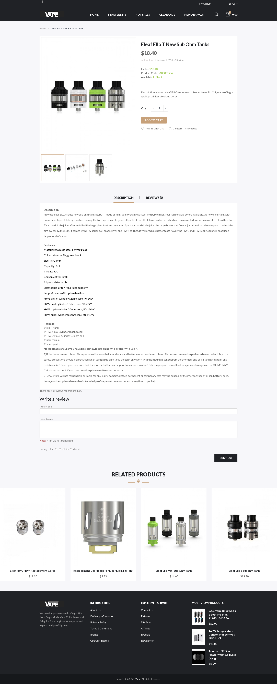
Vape (138, 679)
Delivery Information (102, 616)
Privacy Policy (98, 622)
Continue (226, 457)
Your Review (47, 419)
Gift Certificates (99, 640)
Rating (44, 449)
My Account (206, 3)
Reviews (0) (155, 198)
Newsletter (147, 640)
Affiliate (145, 628)
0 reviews (160, 60)
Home (42, 28)
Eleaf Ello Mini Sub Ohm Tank (174, 570)
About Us (95, 610)
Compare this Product (185, 128)
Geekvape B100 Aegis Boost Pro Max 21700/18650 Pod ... (222, 614)
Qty (143, 108)
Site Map (146, 622)
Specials (145, 634)
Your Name (46, 406)
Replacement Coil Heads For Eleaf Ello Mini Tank (103, 570)
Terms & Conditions (101, 628)
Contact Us (147, 610)
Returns (145, 616)
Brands (94, 634)
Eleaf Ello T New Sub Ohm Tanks (67, 28)
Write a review (176, 60)
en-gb (233, 3)
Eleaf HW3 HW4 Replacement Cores (32, 570)
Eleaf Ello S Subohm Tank (244, 570)
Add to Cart (154, 120)
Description (123, 198)
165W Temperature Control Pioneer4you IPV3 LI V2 (222, 634)
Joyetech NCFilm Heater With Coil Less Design (222, 654)
